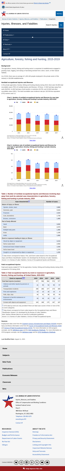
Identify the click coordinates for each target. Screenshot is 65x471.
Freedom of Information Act (42, 435)
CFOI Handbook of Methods (46, 332)
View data (33, 140)
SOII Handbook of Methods (36, 330)
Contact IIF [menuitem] (6, 54)
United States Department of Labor (13, 7)
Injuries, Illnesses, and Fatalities (29, 19)
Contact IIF (19, 423)
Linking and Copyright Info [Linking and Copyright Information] (42, 445)
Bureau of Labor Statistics (10, 19)
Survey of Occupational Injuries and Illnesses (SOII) (45, 326)
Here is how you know (41, 3)
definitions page (18, 330)
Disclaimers (37, 441)
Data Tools (7, 362)
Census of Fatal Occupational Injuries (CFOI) (18, 328)
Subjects (6, 355)
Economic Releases (10, 375)
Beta (4, 389)
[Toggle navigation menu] (59, 13)
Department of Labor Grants (12, 438)
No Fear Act (6, 441)
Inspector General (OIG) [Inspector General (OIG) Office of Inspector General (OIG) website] (10, 432)
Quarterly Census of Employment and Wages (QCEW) (39, 324)
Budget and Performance (11, 435)
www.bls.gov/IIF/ (21, 419)
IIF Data (5, 40)
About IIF (6, 49)
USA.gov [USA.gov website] (5, 445)
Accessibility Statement (41, 454)
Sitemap (35, 432)
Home (5, 348)
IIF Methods (7, 44)
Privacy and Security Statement (43, 438)
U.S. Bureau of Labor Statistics (17, 13)
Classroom (7, 382)
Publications (43, 19)
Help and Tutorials (39, 451)
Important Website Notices (42, 448)
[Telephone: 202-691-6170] (31, 416)
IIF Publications (8, 35)
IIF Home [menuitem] (6, 30)
